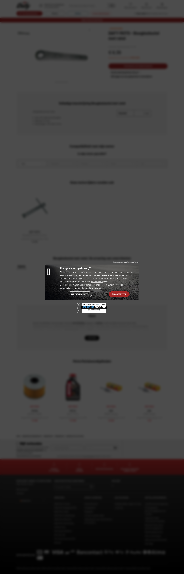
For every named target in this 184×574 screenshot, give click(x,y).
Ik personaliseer (79, 294)
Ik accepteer (119, 294)
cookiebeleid (97, 281)
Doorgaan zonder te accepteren (126, 262)
